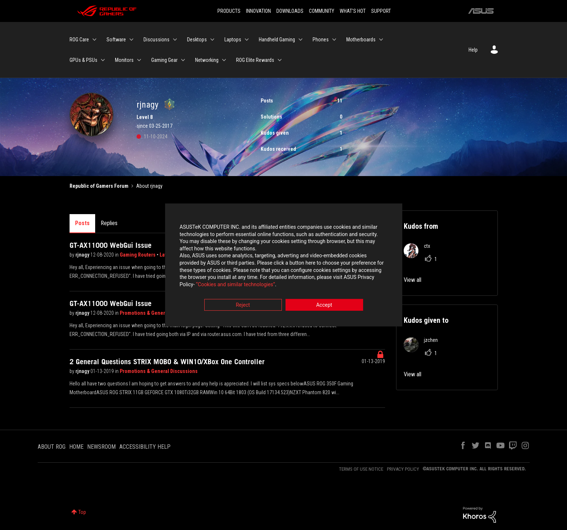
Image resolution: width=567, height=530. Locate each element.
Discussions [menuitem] (156, 39)
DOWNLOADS (289, 11)
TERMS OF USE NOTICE (361, 469)
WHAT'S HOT (353, 11)
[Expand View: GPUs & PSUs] (103, 60)
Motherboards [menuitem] (361, 39)
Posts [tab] (82, 223)
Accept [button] (324, 306)
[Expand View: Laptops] (246, 39)
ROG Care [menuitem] (79, 39)
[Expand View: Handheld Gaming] (300, 39)
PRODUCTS (228, 11)
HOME (76, 446)
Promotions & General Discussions (159, 313)
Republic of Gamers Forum (99, 186)
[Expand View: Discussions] (175, 39)
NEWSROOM (101, 446)
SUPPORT (381, 11)
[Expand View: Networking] (224, 60)
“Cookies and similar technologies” (235, 285)
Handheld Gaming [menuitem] (277, 39)
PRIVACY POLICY (403, 469)
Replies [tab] (109, 223)
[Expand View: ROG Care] (94, 39)
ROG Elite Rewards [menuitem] (255, 60)
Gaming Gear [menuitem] (164, 60)
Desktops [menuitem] (197, 39)
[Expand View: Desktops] (212, 39)
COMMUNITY (321, 11)
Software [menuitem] (116, 39)
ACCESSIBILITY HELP (145, 446)
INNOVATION (258, 11)
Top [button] (82, 512)
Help (473, 50)
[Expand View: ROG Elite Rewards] (279, 60)
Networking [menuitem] (207, 60)
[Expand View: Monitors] (139, 60)
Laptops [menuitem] (232, 39)
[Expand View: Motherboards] (381, 39)
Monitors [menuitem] (124, 60)
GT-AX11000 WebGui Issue (111, 245)
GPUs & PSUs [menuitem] (83, 60)
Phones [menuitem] (321, 39)
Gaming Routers (138, 255)
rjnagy (82, 255)
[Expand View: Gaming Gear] (183, 60)
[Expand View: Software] (131, 39)
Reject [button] (243, 306)
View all (412, 279)
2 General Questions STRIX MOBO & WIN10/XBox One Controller (167, 361)
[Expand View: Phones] (334, 39)
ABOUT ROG (52, 446)
